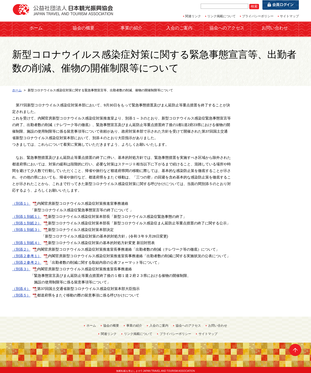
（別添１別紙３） (26, 227)
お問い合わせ (274, 28)
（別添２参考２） (26, 260)
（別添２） (21, 247)
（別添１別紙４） (26, 240)
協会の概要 (83, 28)
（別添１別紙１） (26, 214)
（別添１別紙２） (26, 221)
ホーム (36, 28)
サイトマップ (289, 16)
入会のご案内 (179, 28)
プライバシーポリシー (258, 16)
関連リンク (193, 16)
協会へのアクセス (226, 28)
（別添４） (21, 286)
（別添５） (21, 293)
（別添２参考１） (26, 254)
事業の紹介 (131, 28)
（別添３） (21, 267)
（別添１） (21, 201)
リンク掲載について (221, 16)
